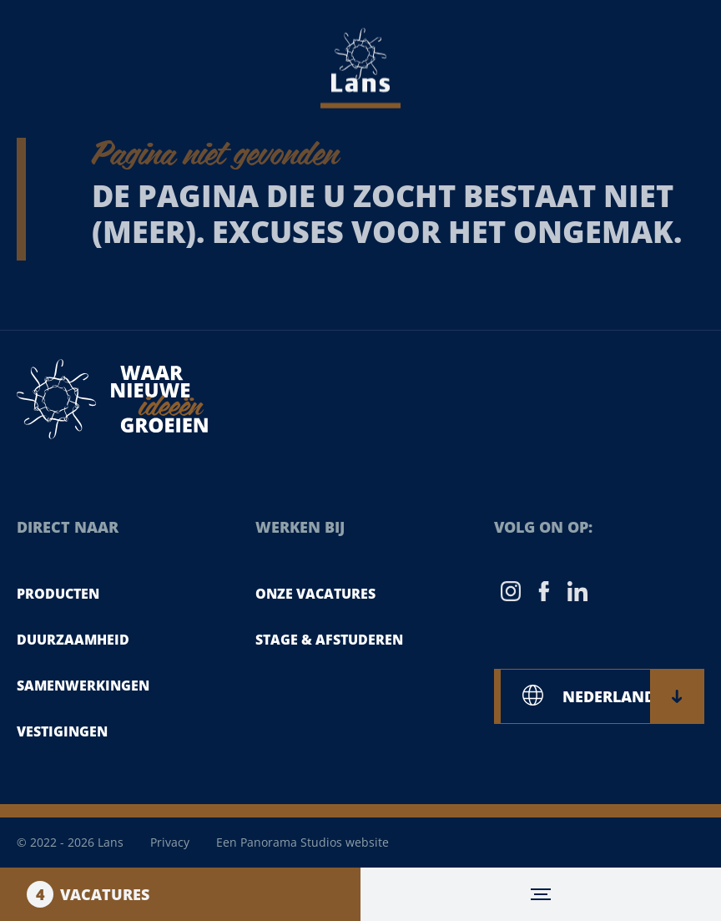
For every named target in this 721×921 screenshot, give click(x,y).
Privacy (169, 842)
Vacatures (88, 894)
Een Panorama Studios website (302, 842)
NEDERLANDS (622, 696)
